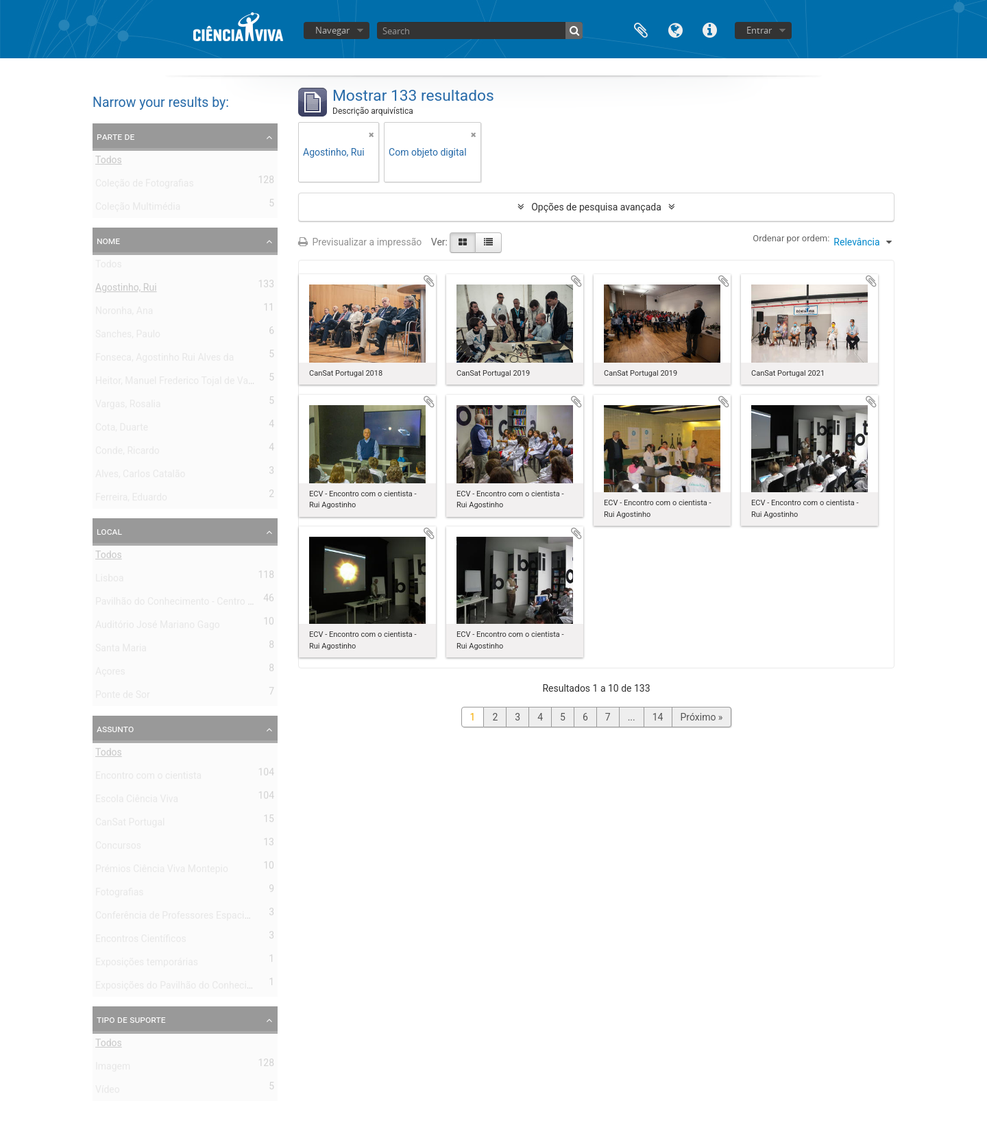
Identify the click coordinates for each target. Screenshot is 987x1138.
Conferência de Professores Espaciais (176, 917)
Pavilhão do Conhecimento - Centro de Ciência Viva (204, 603)
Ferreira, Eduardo (131, 499)
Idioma (675, 29)
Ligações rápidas (709, 29)
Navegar (332, 30)
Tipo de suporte (131, 1019)
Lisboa (109, 580)
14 (658, 717)
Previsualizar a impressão (360, 242)
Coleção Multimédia (137, 209)
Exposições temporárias (146, 964)
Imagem (112, 1068)
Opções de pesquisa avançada (596, 207)
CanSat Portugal (129, 824)
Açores (110, 673)
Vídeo (107, 1092)
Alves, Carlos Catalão (140, 476)
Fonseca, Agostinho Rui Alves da (164, 359)
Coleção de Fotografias (144, 185)
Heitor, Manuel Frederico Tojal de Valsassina (189, 383)
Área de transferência (641, 29)
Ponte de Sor (122, 697)
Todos (108, 162)
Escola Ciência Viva (136, 801)
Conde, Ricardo (127, 453)
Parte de (115, 136)
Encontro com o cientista (148, 778)
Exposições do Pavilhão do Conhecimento (184, 987)
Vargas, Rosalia (128, 406)
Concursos (118, 848)
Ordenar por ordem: (791, 238)
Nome (108, 240)
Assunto (115, 728)
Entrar (759, 30)
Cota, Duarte (121, 429)
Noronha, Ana (124, 313)
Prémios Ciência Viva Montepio (161, 871)
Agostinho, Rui (126, 289)
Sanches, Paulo (127, 336)
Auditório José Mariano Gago (157, 627)
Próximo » (702, 717)
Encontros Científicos (140, 941)
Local (109, 531)
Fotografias (119, 894)
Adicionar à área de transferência (429, 281)
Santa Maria (121, 650)
